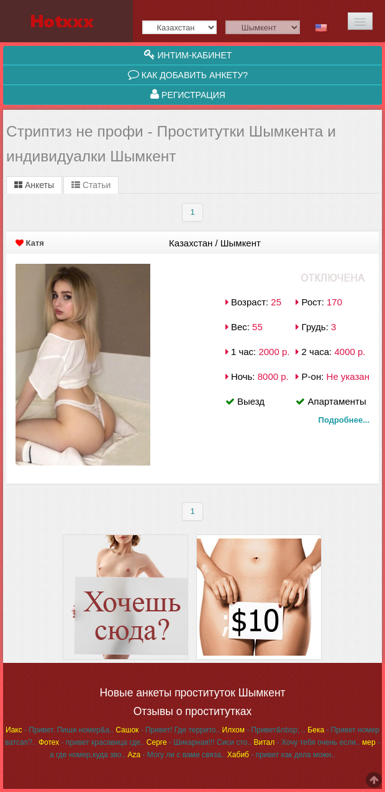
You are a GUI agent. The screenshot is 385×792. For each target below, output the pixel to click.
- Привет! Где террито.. (168, 730)
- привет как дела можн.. (281, 754)
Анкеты (34, 185)
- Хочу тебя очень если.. (306, 742)
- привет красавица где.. (91, 742)
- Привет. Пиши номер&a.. (60, 730)
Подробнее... (344, 420)
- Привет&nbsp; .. (264, 730)
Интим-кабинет (188, 54)
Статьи (91, 185)
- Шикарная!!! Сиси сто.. (199, 742)
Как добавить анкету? (188, 74)
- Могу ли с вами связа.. (176, 754)
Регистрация (187, 94)
